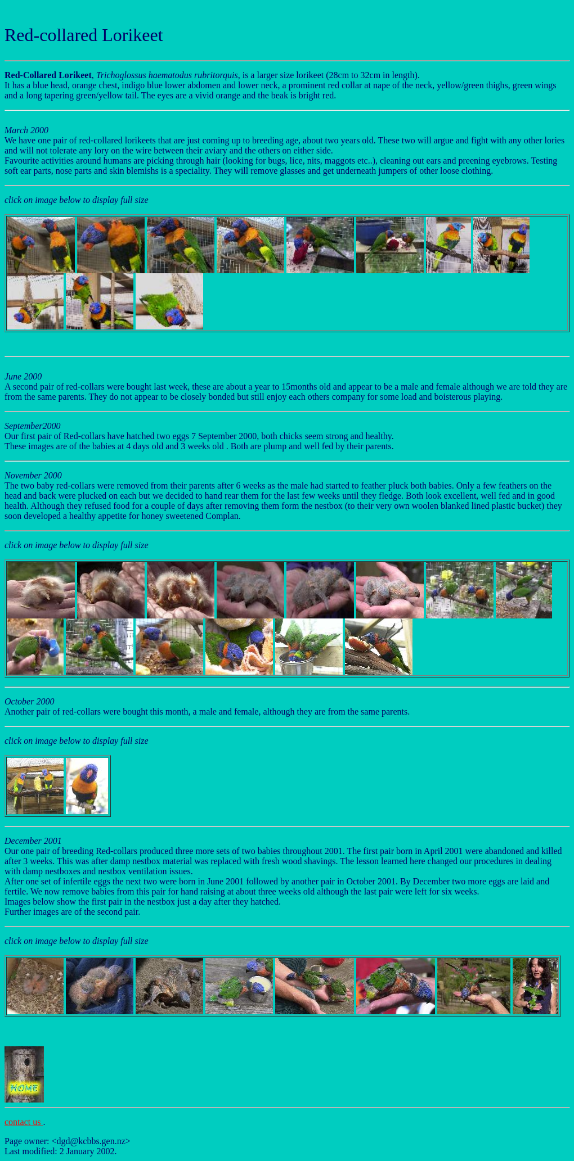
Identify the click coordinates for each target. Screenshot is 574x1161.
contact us (24, 1122)
